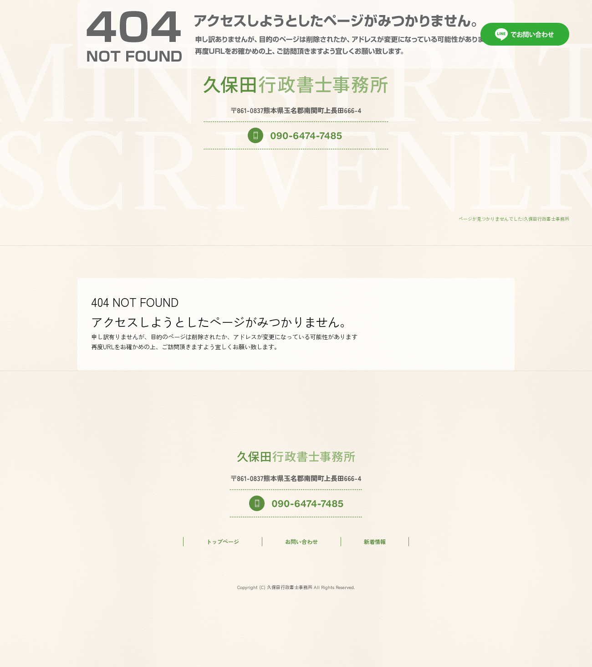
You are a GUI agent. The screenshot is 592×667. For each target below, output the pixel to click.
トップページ (222, 541)
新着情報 (375, 541)
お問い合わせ (301, 541)
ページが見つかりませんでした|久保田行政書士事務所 (514, 218)
